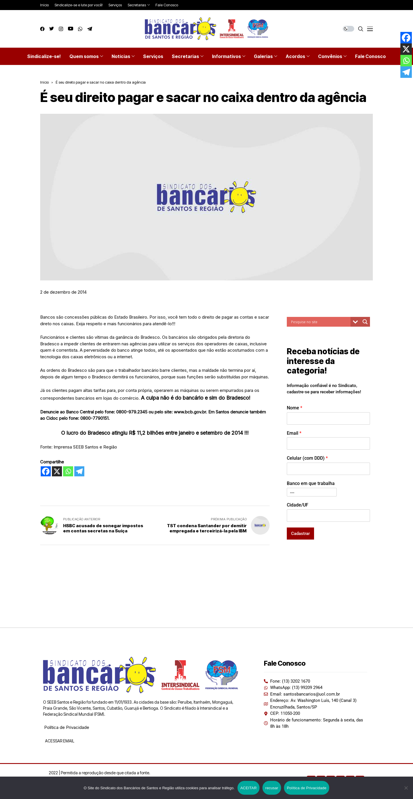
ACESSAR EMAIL (59, 740)
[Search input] (320, 322)
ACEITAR (248, 788)
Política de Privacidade (66, 727)
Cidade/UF (297, 505)
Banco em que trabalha (311, 483)
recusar (271, 788)
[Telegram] (79, 471)
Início (44, 82)
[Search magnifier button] (365, 322)
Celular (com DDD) (307, 458)
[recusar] (406, 788)
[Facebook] (46, 471)
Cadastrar (300, 533)
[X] (57, 471)
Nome (294, 408)
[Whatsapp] (68, 471)
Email (294, 433)
